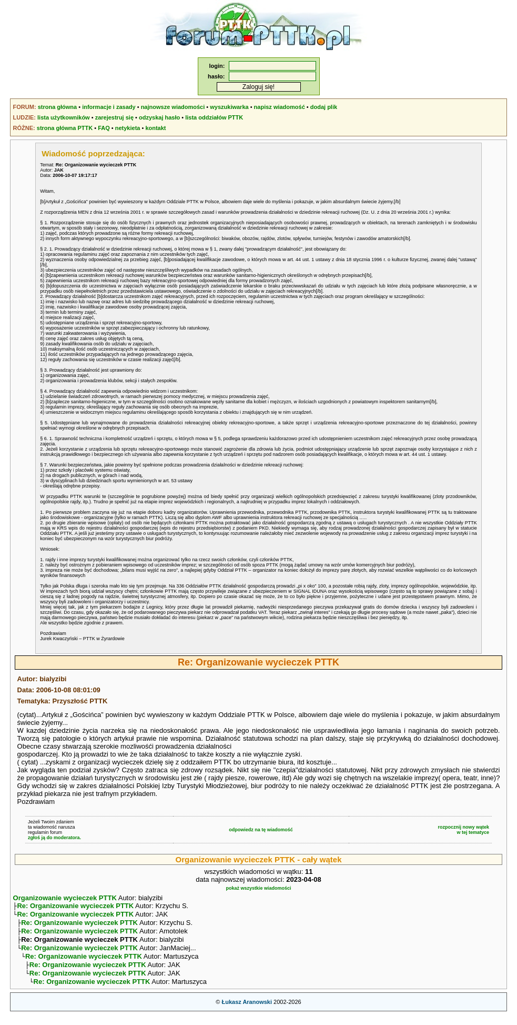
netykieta (127, 128)
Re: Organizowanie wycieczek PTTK (75, 907)
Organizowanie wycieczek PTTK (65, 898)
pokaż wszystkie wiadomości (258, 888)
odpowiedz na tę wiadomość (261, 829)
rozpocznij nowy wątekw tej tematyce (464, 829)
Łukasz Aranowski (246, 1012)
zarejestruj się (114, 117)
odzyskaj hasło (159, 117)
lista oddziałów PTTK (214, 117)
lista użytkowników (63, 117)
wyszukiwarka (229, 107)
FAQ (104, 128)
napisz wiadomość (279, 107)
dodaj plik (323, 107)
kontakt (155, 128)
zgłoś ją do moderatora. (54, 837)
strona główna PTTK (65, 128)
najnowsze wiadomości (173, 107)
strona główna (57, 107)
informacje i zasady (109, 107)
